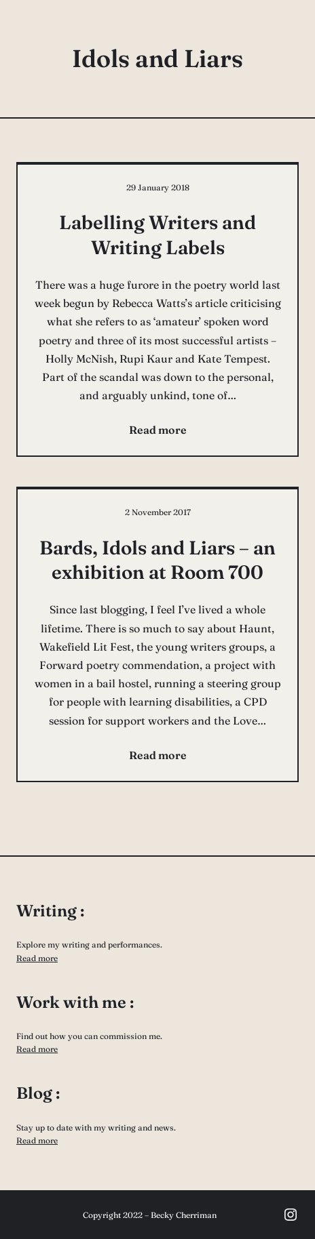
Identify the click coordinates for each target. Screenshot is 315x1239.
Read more (37, 958)
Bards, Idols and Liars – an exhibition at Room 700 (157, 560)
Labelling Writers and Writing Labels (157, 234)
